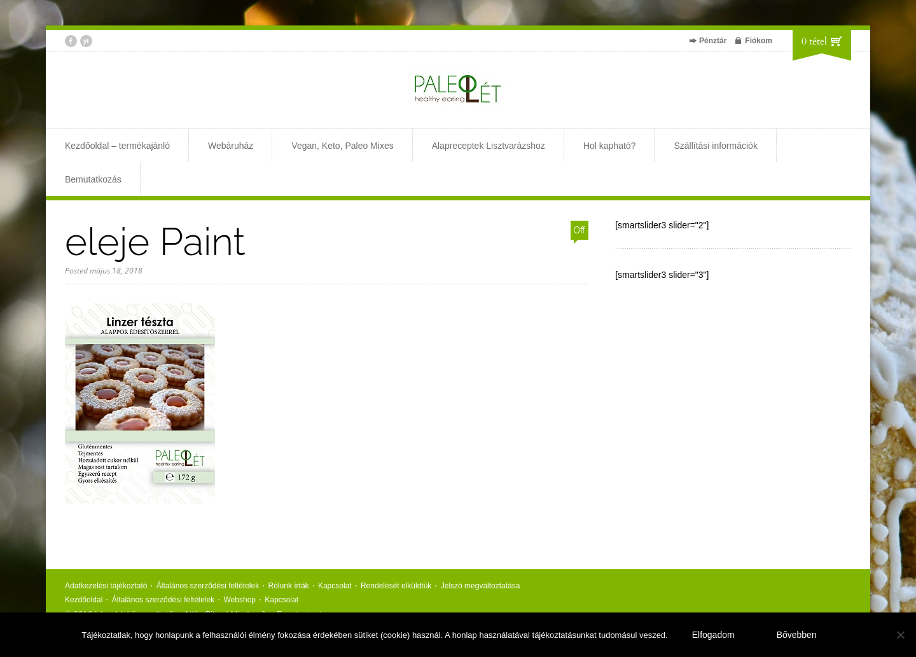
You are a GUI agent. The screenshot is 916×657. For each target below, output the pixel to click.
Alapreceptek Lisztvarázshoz (488, 146)
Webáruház (230, 146)
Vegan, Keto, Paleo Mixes (342, 146)
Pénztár (712, 40)
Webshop (240, 599)
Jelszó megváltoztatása (480, 585)
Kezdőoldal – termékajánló (117, 146)
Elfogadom (713, 635)
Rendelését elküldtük (396, 585)
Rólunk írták (288, 585)
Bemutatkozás (93, 179)
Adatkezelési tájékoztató (106, 585)
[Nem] (900, 634)
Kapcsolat (335, 585)
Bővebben (797, 635)
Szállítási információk (716, 146)
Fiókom (758, 40)
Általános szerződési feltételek (207, 585)
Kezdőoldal (83, 599)
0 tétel (814, 41)
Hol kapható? (609, 146)
